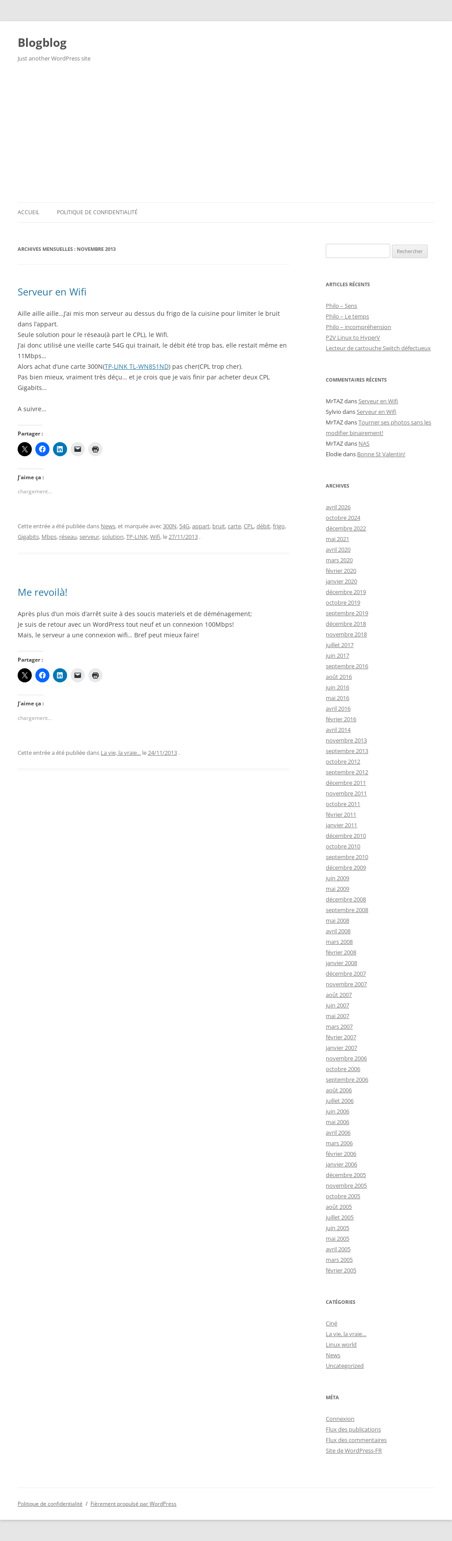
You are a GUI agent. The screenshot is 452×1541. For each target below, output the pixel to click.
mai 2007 (337, 1016)
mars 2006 (339, 1143)
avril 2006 (338, 1132)
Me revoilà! (43, 591)
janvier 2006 (341, 1164)
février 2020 (341, 571)
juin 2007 (337, 1005)
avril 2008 (338, 931)
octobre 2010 (343, 846)
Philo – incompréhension (358, 327)
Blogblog (42, 42)
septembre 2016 (347, 666)
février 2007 (341, 1037)
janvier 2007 (341, 1048)
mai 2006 (337, 1122)
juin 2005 (337, 1228)
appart (201, 526)
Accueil (28, 212)
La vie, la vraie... (121, 753)
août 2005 (339, 1207)
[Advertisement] (226, 136)
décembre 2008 (346, 899)
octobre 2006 (343, 1069)
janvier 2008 (341, 963)
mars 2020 (339, 560)
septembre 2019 (347, 613)
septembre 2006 (347, 1079)
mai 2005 (337, 1238)
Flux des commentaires (356, 1440)
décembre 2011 (346, 783)
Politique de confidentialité (97, 212)
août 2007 (339, 995)
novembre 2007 (346, 984)
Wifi (155, 537)
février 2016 (341, 719)
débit (263, 526)
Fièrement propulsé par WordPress (133, 1503)
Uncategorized (345, 1366)
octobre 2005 (343, 1196)
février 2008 (341, 952)
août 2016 (339, 677)
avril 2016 (338, 708)
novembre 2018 (346, 634)
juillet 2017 (340, 645)
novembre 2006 (346, 1058)
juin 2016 (337, 687)
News (108, 526)
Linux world (341, 1344)
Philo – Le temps (347, 316)
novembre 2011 (346, 793)
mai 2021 (337, 539)
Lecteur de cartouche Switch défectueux (378, 348)
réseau (68, 537)
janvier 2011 (341, 825)
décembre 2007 (346, 973)
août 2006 (339, 1090)
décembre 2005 (346, 1175)
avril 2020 (338, 549)
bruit (218, 526)
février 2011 (341, 814)
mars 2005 (339, 1260)
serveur (89, 537)
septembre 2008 (347, 910)
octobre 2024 (343, 518)
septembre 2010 (347, 857)
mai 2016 (337, 698)
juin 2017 (337, 655)
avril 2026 (338, 507)
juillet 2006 (340, 1101)
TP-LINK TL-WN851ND (137, 366)
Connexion (340, 1419)
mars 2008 (339, 942)
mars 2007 (339, 1026)
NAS (363, 443)
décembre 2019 (346, 592)
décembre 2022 (346, 528)
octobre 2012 (343, 761)
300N (170, 526)
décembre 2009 (346, 867)
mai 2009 (337, 889)
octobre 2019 (343, 602)
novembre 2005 (346, 1185)
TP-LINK (136, 537)
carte (234, 526)
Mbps (48, 537)
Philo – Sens (341, 306)
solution (113, 537)
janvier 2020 (341, 581)
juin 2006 (337, 1111)
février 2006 (341, 1154)
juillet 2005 (340, 1217)
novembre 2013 (346, 740)
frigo (279, 526)
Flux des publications (353, 1429)
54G (184, 526)
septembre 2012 (347, 772)
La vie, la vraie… (346, 1334)
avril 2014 (338, 730)
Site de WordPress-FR (354, 1450)
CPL (249, 526)
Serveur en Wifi (52, 291)
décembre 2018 (346, 624)
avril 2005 (338, 1249)
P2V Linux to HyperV (353, 337)
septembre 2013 (347, 751)
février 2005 (341, 1270)
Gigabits (28, 537)
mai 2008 (337, 920)
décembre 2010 (346, 836)
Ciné (331, 1323)
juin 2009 (337, 878)
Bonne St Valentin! (381, 454)
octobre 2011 (343, 804)
